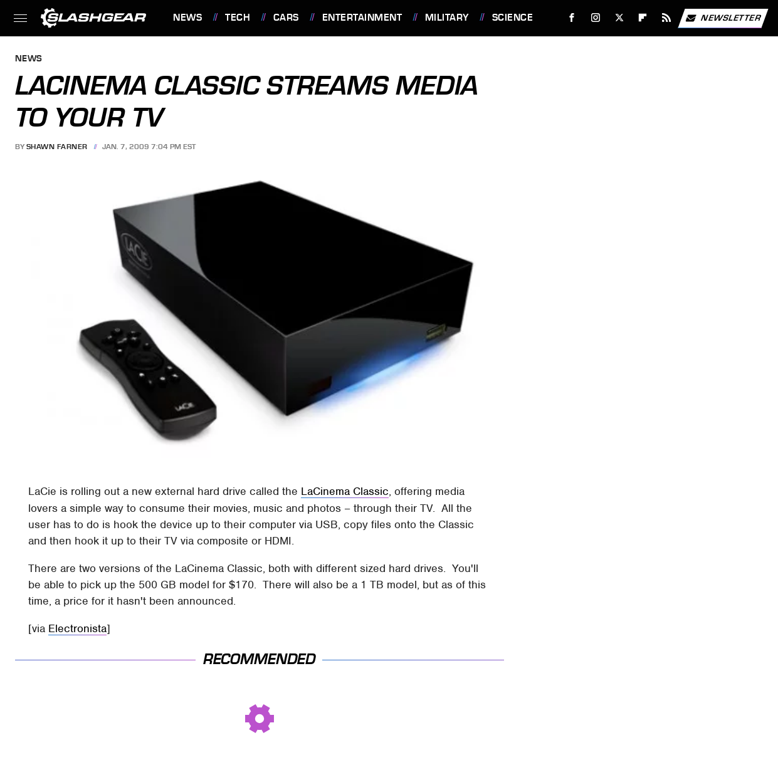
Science (513, 17)
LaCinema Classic (345, 491)
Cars (286, 17)
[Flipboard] (643, 18)
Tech (237, 17)
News (187, 17)
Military (447, 17)
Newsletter (722, 18)
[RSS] (667, 18)
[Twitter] (619, 18)
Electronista (77, 628)
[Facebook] (572, 18)
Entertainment (362, 17)
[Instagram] (596, 18)
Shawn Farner (57, 146)
